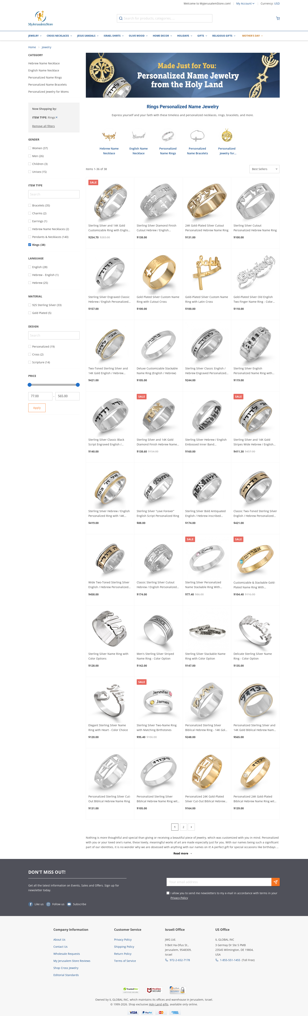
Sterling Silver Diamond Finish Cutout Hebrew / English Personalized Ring (156, 228)
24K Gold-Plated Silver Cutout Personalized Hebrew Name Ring (206, 228)
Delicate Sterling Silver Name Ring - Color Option (253, 656)
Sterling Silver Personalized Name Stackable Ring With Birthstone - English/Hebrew (203, 585)
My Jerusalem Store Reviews (71, 961)
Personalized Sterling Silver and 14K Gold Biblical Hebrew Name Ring (254, 728)
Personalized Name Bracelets (47, 85)
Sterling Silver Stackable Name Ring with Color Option (205, 656)
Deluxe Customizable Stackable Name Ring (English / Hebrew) (157, 371)
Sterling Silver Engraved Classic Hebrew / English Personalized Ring (109, 300)
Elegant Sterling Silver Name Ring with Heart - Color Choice (108, 728)
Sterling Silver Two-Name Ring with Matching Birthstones (157, 728)
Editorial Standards (66, 975)
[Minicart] (278, 18)
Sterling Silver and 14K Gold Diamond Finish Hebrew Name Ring (157, 442)
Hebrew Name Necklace (44, 64)
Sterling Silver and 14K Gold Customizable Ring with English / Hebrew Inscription (110, 228)
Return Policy (122, 954)
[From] (40, 397)
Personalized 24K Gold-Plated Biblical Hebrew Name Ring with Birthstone (255, 799)
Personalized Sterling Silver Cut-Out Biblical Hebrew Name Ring (109, 799)
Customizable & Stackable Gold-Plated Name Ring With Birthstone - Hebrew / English (254, 585)
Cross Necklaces (58, 35)
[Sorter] (264, 170)
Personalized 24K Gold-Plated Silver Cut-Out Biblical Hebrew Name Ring (205, 799)
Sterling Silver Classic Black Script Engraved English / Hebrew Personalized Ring (106, 442)
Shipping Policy (124, 947)
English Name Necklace (43, 71)
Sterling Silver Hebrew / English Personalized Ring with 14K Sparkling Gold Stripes (109, 514)
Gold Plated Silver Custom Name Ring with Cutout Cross (158, 300)
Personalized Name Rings (45, 78)
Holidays (183, 35)
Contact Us (60, 947)
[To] (67, 397)
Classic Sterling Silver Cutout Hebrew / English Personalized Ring (157, 585)
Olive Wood (137, 35)
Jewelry (33, 35)
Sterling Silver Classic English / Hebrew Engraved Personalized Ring (205, 371)
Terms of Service (125, 961)
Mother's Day (251, 35)
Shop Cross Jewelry (65, 968)
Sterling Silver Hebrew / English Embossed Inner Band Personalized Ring (206, 442)
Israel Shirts (112, 35)
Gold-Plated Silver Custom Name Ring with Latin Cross (206, 300)
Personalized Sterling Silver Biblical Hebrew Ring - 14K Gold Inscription (206, 728)
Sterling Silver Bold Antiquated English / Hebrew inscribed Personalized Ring (205, 514)
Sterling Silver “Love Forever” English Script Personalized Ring (158, 514)
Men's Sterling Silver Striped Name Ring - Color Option (155, 656)
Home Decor (161, 35)
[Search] (54, 195)
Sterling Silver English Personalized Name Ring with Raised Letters (253, 371)
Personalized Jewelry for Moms (48, 92)
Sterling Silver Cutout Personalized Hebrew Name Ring (255, 228)
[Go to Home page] (40, 18)
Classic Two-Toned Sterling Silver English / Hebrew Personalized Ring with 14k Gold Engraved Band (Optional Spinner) (255, 514)
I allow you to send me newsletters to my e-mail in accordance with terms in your (223, 896)
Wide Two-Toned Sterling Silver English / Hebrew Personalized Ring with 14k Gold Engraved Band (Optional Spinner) (108, 585)
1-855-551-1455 (230, 960)
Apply (37, 408)
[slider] (29, 385)
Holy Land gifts (158, 1005)
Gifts (200, 35)
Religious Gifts (222, 35)
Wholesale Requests (66, 954)
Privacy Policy (179, 898)
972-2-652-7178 (180, 960)
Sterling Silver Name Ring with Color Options (108, 656)
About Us (59, 940)
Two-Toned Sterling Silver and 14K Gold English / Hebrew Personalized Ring (108, 371)
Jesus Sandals (86, 35)
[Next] (191, 827)
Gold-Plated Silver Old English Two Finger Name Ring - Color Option (253, 300)
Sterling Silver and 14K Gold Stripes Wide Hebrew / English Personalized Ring (253, 442)
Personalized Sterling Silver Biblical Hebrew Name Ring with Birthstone (158, 799)
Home (32, 48)
